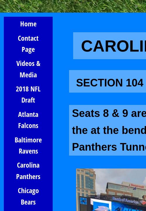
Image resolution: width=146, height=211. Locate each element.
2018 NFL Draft (28, 94)
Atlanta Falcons (28, 119)
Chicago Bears (28, 196)
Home (28, 23)
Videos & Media (28, 68)
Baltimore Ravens (28, 145)
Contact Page (28, 43)
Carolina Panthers (28, 170)
